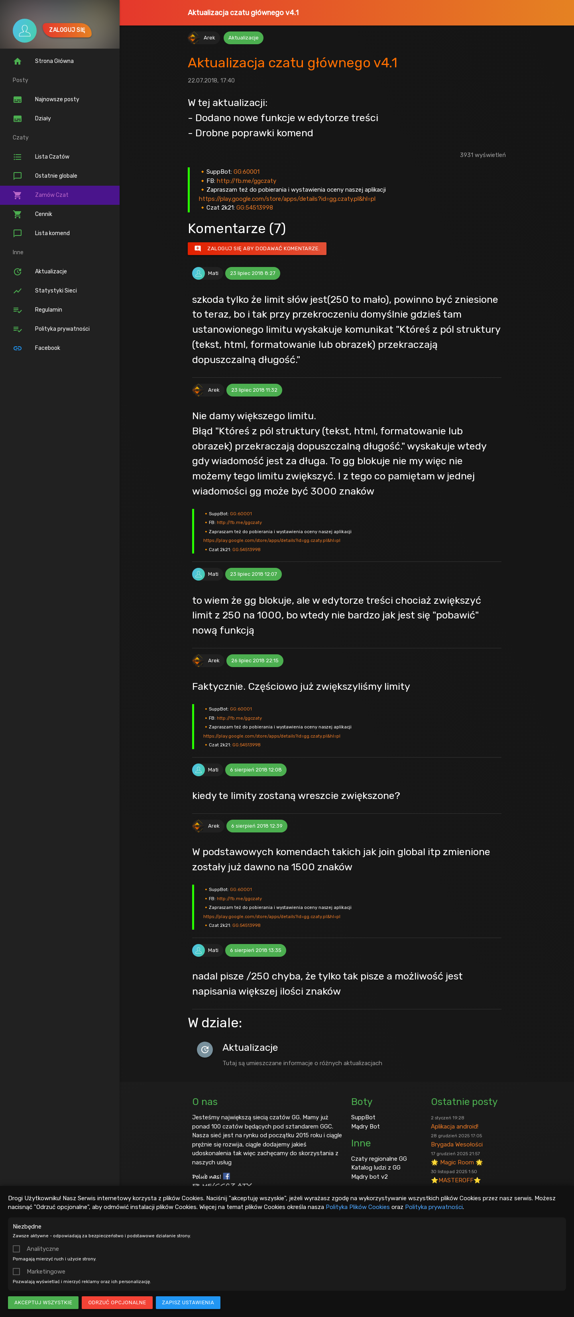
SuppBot (363, 1117)
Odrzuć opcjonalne (117, 1302)
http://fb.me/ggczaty (246, 180)
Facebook (36, 348)
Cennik (32, 214)
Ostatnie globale (45, 176)
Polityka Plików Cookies (358, 1207)
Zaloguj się (67, 30)
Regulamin (37, 310)
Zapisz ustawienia (188, 1302)
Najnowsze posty (46, 99)
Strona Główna (43, 61)
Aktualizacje (40, 271)
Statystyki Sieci (45, 290)
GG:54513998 (254, 207)
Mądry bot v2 (369, 1176)
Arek (209, 38)
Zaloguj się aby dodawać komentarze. (257, 248)
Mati (213, 273)
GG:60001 (246, 171)
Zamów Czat (41, 195)
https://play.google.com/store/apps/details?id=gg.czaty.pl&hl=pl (287, 198)
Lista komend (41, 233)
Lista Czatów (41, 157)
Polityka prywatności (434, 1207)
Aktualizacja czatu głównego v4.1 (243, 12)
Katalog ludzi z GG (376, 1167)
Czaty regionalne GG (379, 1158)
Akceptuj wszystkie (43, 1302)
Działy (32, 118)
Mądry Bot (365, 1126)
